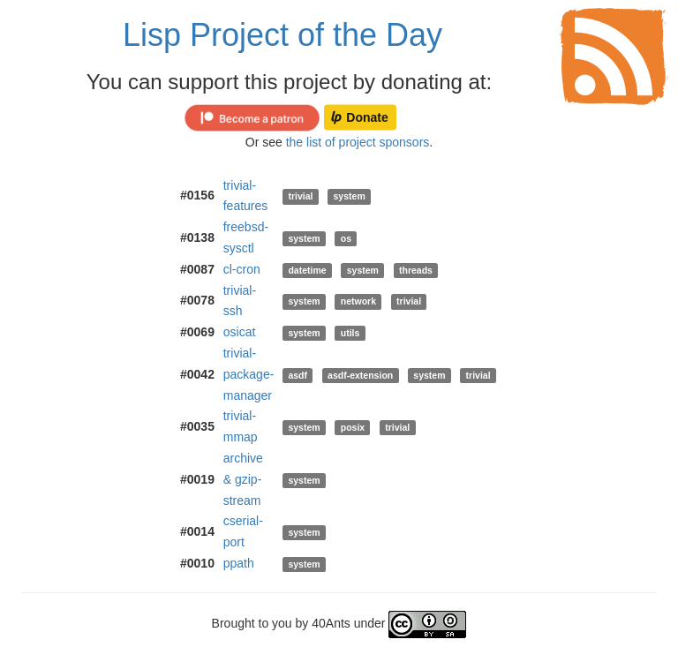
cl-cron (241, 269)
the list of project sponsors (358, 142)
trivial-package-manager (249, 374)
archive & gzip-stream (243, 479)
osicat (239, 332)
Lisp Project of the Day (282, 35)
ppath (238, 563)
